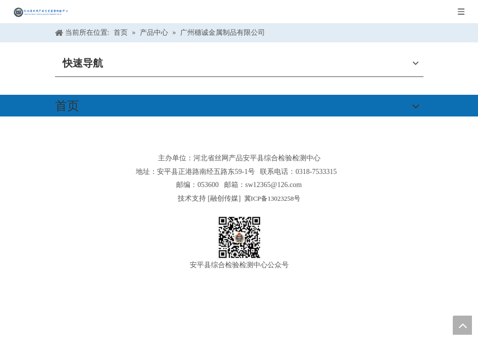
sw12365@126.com (273, 185)
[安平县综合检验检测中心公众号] (239, 238)
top (462, 325)
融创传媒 (224, 198)
